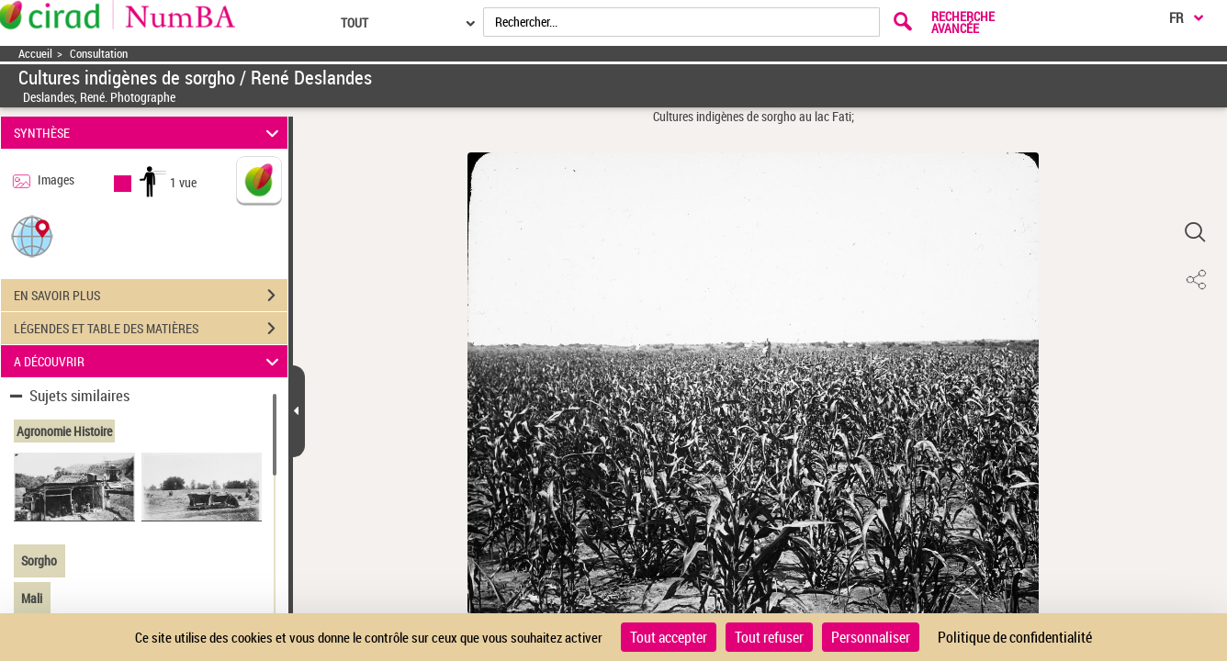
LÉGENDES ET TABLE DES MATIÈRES (150, 329)
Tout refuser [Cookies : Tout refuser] (769, 637)
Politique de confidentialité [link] (1015, 637)
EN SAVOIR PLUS (150, 295)
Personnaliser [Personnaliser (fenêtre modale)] (870, 637)
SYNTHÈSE (149, 133)
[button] (32, 235)
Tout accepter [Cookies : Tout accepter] (668, 637)
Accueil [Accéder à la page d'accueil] (35, 54)
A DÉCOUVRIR (149, 361)
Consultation (99, 54)
